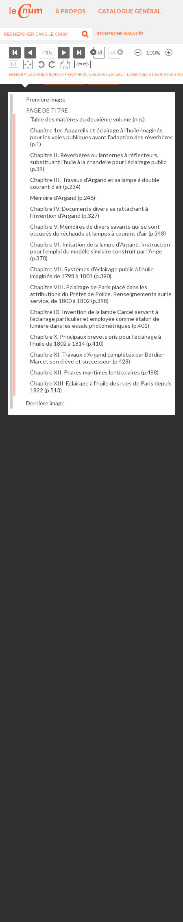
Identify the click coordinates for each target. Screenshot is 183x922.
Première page (15, 52)
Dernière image (45, 403)
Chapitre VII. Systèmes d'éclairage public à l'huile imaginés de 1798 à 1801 (92, 272)
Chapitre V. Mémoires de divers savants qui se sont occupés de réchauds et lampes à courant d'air (98, 230)
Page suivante (64, 52)
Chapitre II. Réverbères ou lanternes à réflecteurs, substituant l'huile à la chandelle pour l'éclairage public (98, 162)
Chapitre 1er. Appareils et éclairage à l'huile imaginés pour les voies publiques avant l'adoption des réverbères (101, 137)
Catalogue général (129, 11)
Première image (45, 99)
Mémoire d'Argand (62, 197)
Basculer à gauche (78, 64)
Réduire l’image (138, 52)
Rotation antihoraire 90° (42, 64)
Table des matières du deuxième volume (87, 119)
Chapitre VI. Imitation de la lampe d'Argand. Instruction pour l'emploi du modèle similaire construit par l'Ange (100, 251)
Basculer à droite (87, 64)
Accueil (16, 73)
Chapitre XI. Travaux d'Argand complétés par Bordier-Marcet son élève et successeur (98, 358)
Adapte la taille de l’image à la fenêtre (28, 64)
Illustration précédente (97, 52)
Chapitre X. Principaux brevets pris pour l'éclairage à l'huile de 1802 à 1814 (95, 340)
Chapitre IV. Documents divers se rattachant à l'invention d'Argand (89, 212)
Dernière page (79, 52)
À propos (70, 11)
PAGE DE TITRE (47, 110)
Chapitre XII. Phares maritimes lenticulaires (94, 372)
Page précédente (30, 52)
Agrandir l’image (168, 52)
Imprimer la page (65, 64)
